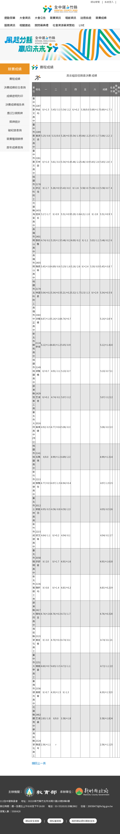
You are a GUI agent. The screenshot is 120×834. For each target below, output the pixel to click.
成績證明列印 (15, 96)
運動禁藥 (9, 18)
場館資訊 (70, 18)
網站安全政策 (32, 820)
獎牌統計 (14, 121)
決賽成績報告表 (14, 104)
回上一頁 (39, 763)
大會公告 (40, 18)
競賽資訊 (55, 18)
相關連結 (25, 25)
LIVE (81, 25)
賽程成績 (14, 78)
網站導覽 (95, 2)
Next (115, 42)
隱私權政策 (55, 820)
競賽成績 (101, 18)
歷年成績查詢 (15, 147)
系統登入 (109, 2)
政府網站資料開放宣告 (83, 820)
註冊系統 (85, 18)
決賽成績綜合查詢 (15, 87)
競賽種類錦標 (15, 138)
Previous (5, 42)
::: (89, 2)
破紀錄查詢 (15, 130)
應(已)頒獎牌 (15, 113)
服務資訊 (9, 25)
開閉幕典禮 (41, 25)
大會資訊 (25, 18)
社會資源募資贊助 (63, 25)
